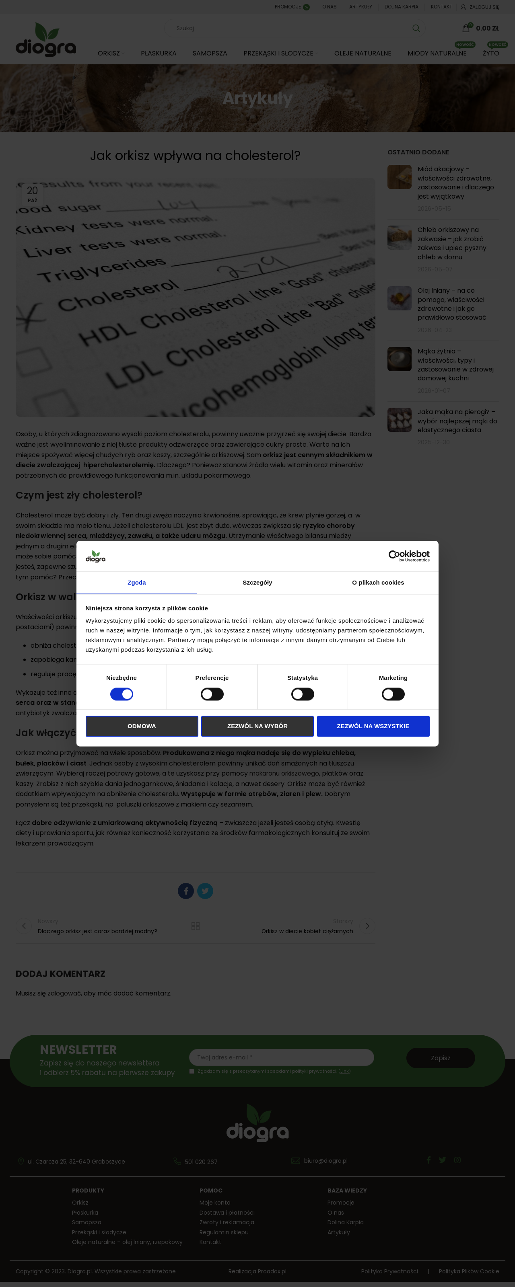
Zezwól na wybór (257, 726)
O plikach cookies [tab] (378, 582)
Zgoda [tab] (137, 582)
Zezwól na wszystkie (373, 726)
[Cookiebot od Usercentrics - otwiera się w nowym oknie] (394, 556)
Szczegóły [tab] (257, 582)
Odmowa (142, 726)
